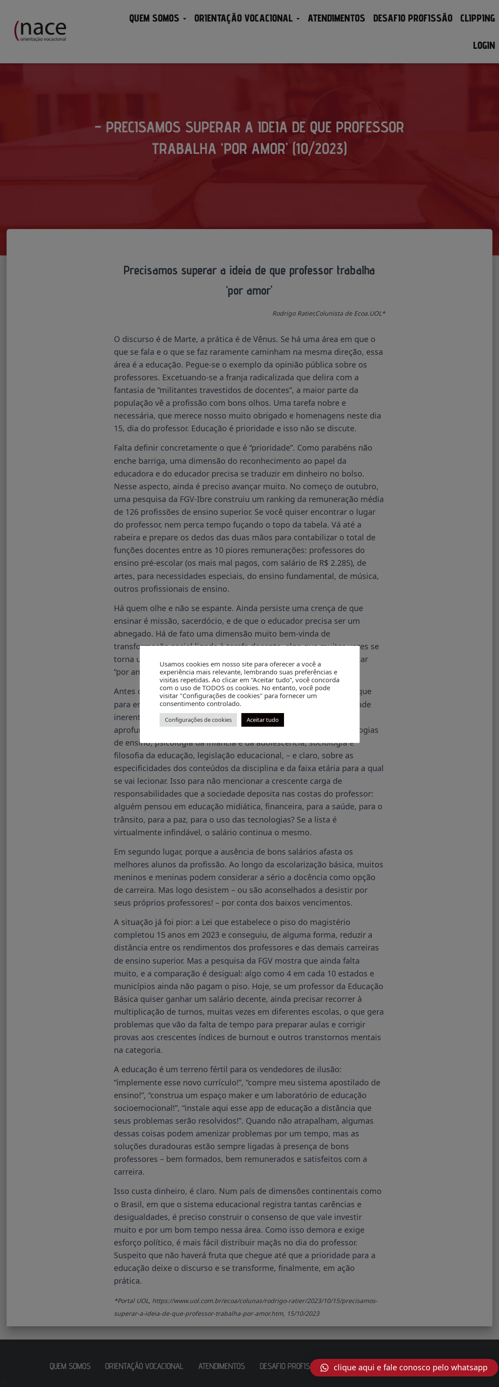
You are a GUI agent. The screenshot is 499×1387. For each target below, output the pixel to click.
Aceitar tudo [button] (263, 720)
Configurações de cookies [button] (198, 720)
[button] (404, 1367)
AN (4, 1382)
